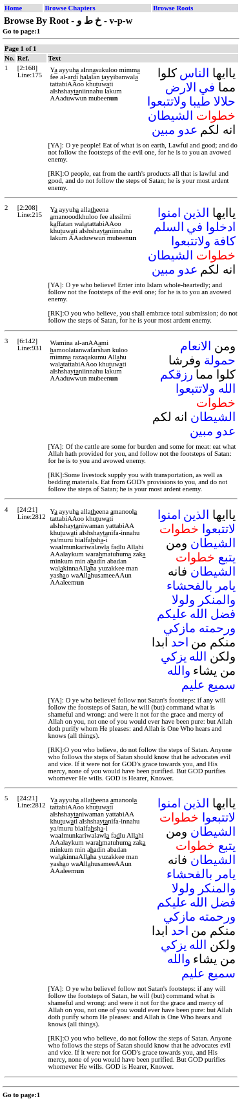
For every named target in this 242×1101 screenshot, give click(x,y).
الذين (196, 213)
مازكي (179, 628)
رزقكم (176, 374)
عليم (193, 685)
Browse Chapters (70, 8)
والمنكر (217, 600)
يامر (226, 585)
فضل (223, 614)
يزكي (174, 656)
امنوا (169, 213)
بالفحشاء (189, 585)
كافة (225, 241)
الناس (194, 73)
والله (178, 670)
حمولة (220, 360)
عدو (187, 129)
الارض (180, 87)
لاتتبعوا (219, 529)
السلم (169, 227)
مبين (163, 129)
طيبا (199, 101)
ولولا (183, 600)
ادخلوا (221, 227)
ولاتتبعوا (167, 101)
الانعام (195, 346)
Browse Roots (173, 8)
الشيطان (170, 115)
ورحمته (217, 628)
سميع (222, 685)
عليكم (172, 614)
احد (179, 642)
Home (13, 8)
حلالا (225, 101)
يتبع (227, 557)
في (207, 87)
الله (227, 388)
